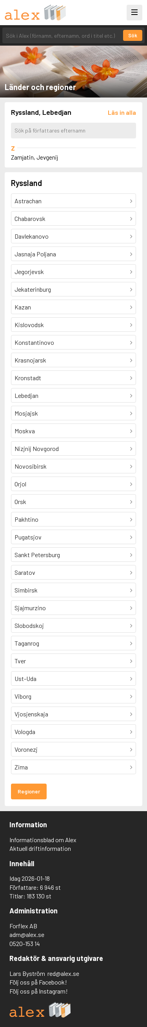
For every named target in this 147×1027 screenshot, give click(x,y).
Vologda (25, 731)
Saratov (25, 572)
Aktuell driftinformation (40, 848)
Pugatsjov (28, 537)
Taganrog (27, 643)
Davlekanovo (32, 236)
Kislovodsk (29, 324)
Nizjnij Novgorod (37, 448)
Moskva (25, 430)
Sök (132, 35)
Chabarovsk (30, 218)
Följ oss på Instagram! (38, 991)
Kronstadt (28, 377)
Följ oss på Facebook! (38, 982)
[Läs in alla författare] (122, 112)
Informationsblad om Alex (42, 839)
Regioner (29, 791)
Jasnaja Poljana (35, 254)
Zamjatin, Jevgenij (34, 157)
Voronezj (26, 749)
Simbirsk (26, 590)
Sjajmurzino (30, 607)
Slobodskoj (29, 625)
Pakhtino (26, 519)
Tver (20, 660)
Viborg (23, 696)
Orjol (20, 484)
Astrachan (28, 200)
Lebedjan (26, 395)
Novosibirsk (31, 466)
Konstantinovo (34, 342)
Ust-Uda (25, 678)
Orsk (20, 501)
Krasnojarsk (30, 360)
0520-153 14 (24, 943)
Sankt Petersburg (37, 554)
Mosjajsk (26, 413)
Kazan (23, 307)
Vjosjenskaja (31, 714)
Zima (21, 767)
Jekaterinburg (33, 289)
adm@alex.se (26, 934)
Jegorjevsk (29, 271)
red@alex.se (63, 973)
